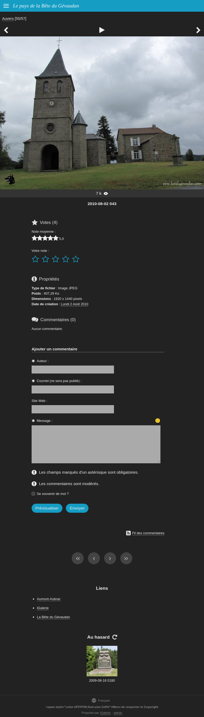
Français (100, 700)
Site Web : (39, 401)
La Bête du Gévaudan (53, 617)
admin (118, 712)
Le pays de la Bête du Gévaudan (46, 6)
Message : (44, 421)
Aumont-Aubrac (49, 599)
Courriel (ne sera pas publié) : (59, 381)
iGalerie (43, 608)
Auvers (8, 18)
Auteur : (43, 361)
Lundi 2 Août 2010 (74, 304)
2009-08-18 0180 (102, 680)
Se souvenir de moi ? (53, 494)
